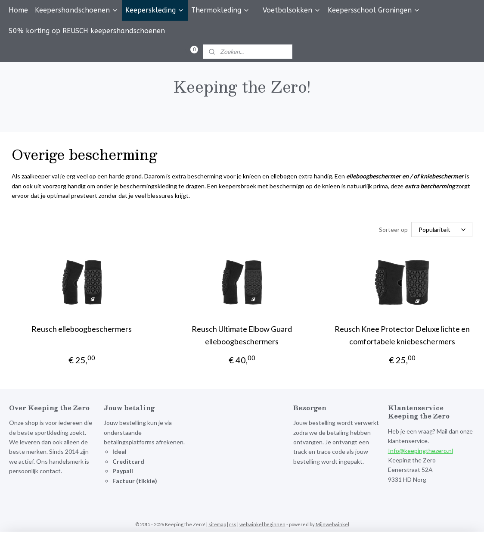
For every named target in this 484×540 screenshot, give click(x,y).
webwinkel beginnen (262, 524)
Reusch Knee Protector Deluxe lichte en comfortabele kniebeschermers (402, 335)
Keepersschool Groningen (374, 10)
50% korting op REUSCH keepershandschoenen (87, 31)
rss (232, 524)
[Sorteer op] (442, 229)
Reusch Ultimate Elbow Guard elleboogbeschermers (242, 335)
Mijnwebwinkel (332, 524)
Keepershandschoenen (76, 10)
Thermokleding (220, 10)
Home (18, 10)
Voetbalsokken (292, 10)
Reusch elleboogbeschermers (81, 329)
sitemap (217, 524)
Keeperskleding (154, 10)
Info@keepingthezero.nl (420, 450)
